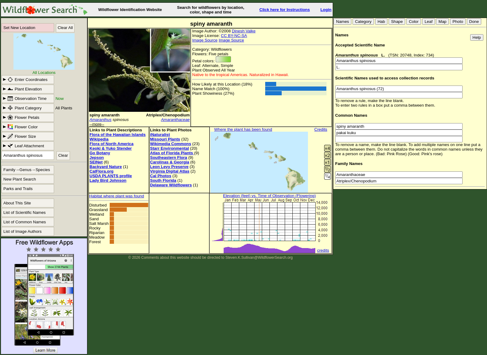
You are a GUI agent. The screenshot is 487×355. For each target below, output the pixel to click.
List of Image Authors (22, 231)
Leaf (429, 21)
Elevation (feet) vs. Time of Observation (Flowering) (269, 195)
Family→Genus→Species (26, 169)
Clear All (65, 27)
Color (414, 21)
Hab (381, 21)
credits (323, 250)
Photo (457, 21)
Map (442, 21)
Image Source (205, 40)
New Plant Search (19, 179)
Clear (63, 155)
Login (325, 9)
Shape (397, 21)
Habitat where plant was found (116, 196)
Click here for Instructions (284, 9)
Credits (320, 129)
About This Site (17, 203)
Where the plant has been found (243, 129)
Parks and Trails (18, 188)
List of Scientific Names (24, 212)
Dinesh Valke (244, 31)
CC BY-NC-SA (234, 35)
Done (474, 21)
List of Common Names (24, 222)
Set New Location (19, 27)
